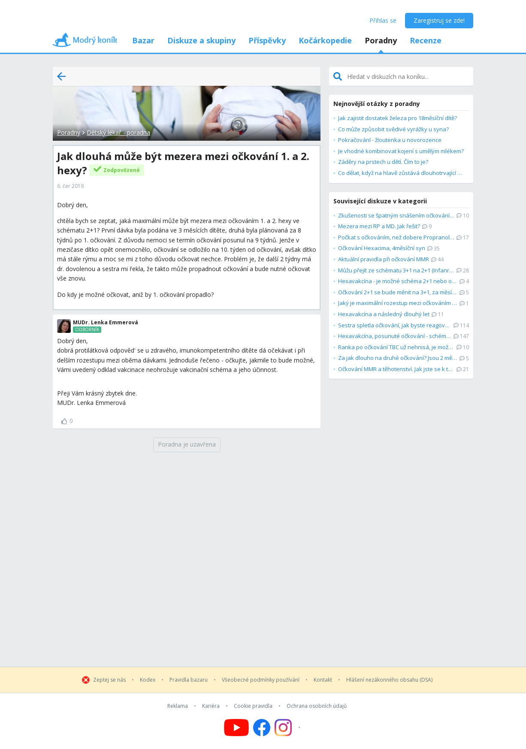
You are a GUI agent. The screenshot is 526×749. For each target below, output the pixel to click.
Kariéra (211, 706)
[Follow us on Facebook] (261, 727)
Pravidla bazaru (188, 680)
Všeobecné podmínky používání (260, 680)
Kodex (147, 680)
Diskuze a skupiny (201, 40)
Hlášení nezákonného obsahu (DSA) (389, 680)
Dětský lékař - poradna (118, 132)
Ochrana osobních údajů (317, 706)
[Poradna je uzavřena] (187, 445)
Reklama (177, 706)
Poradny (381, 40)
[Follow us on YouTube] (236, 727)
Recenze (425, 40)
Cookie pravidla (253, 706)
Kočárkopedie (325, 40)
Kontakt (323, 680)
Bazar (143, 40)
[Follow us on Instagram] (288, 727)
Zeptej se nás (109, 680)
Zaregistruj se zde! (439, 20)
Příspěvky (267, 40)
